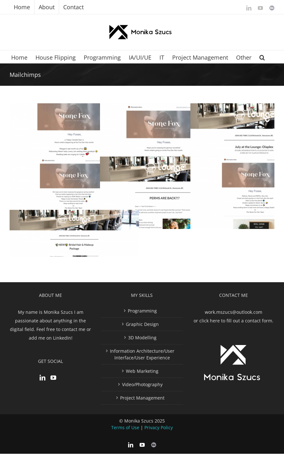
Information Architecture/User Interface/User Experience (142, 354)
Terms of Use (125, 427)
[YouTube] (53, 377)
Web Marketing (142, 371)
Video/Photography (142, 384)
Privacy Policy (158, 427)
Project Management (142, 398)
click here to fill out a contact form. (236, 321)
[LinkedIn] (42, 377)
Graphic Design (142, 324)
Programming (142, 311)
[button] (262, 56)
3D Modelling (142, 338)
